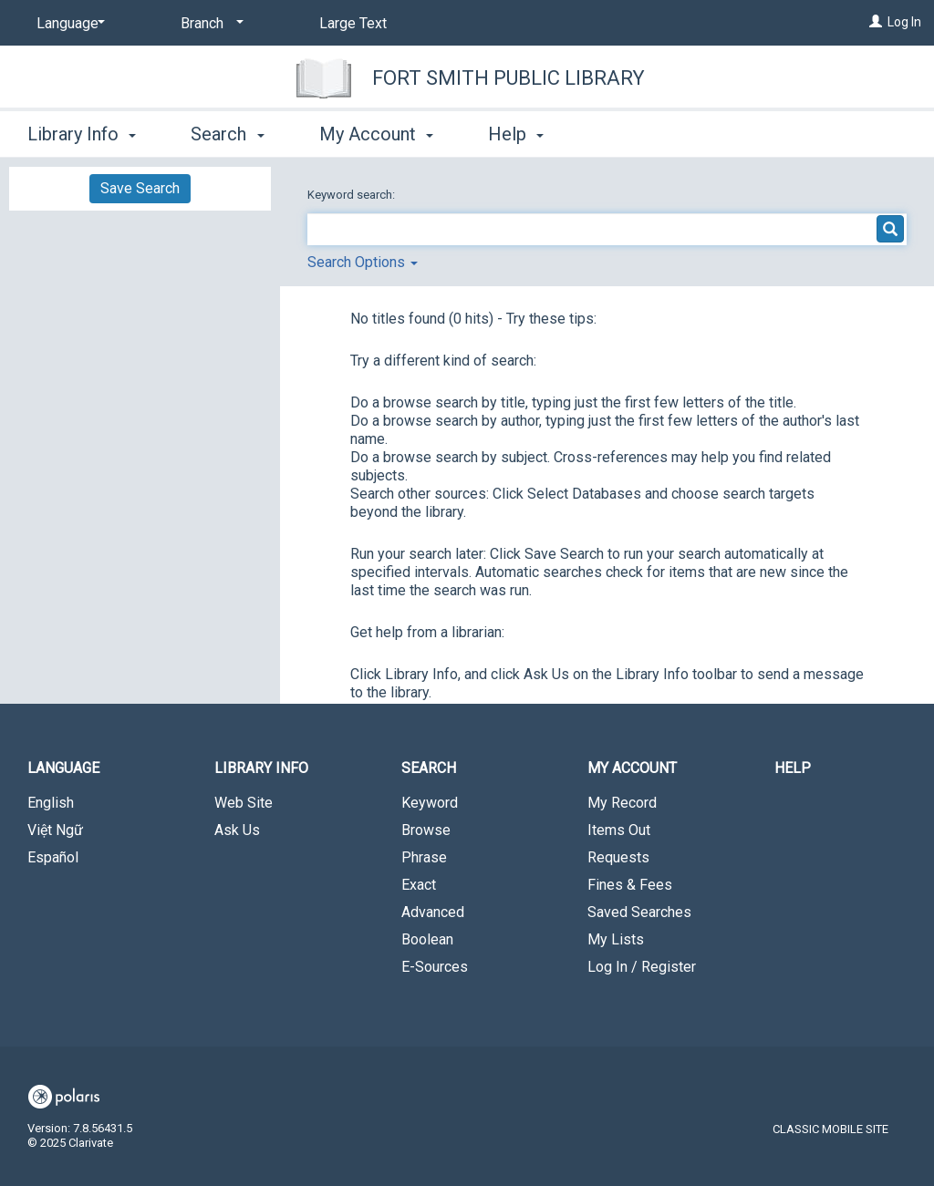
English (50, 802)
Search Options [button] (362, 262)
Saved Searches (639, 912)
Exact (418, 884)
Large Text (353, 23)
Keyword (429, 802)
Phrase (424, 857)
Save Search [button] (140, 188)
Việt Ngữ (55, 830)
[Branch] (208, 23)
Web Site (243, 802)
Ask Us (237, 830)
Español (52, 857)
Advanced (432, 912)
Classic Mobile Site (830, 1129)
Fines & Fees (629, 884)
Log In (904, 22)
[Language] (67, 23)
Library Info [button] (81, 134)
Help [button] (516, 134)
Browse (426, 830)
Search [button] (227, 134)
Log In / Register (641, 966)
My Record (622, 802)
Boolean (427, 939)
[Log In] (875, 22)
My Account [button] (376, 134)
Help (792, 768)
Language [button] (63, 768)
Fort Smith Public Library (508, 78)
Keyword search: (352, 194)
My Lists (615, 939)
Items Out (618, 830)
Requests (618, 857)
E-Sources (434, 966)
